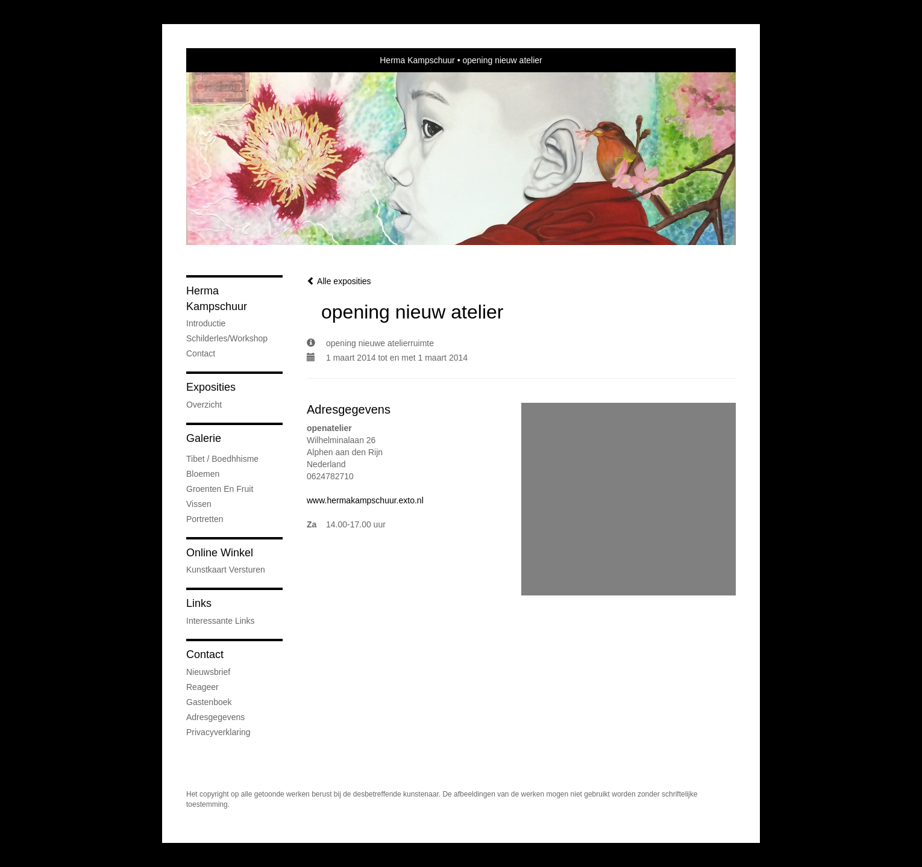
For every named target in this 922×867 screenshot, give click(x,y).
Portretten (204, 519)
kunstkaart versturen (225, 569)
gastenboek (209, 702)
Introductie (205, 323)
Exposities (211, 387)
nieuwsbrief (208, 672)
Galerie (203, 438)
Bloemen (202, 474)
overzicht (204, 404)
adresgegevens (215, 717)
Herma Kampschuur (417, 60)
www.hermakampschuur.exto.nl (365, 500)
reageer (202, 687)
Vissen (199, 504)
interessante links (220, 621)
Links (199, 603)
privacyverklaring (218, 732)
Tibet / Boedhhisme (222, 459)
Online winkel (219, 553)
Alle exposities (339, 281)
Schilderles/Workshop (227, 338)
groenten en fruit (219, 489)
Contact (200, 353)
